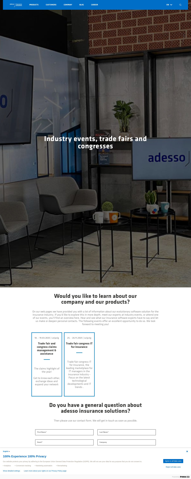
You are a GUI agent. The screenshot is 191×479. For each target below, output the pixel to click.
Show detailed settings (11, 471)
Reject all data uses (173, 467)
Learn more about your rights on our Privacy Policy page (45, 471)
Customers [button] (51, 5)
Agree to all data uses (173, 461)
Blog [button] (81, 5)
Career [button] (94, 5)
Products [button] (33, 5)
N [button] (180, 5)
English (6, 451)
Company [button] (68, 5)
